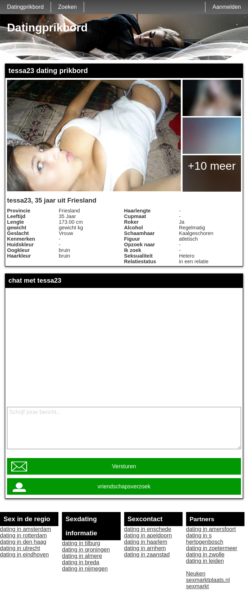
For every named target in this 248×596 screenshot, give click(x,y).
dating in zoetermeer (211, 548)
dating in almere (82, 556)
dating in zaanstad (147, 555)
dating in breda (80, 562)
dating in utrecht (20, 548)
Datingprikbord (25, 7)
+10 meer (212, 165)
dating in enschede (147, 529)
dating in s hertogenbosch (204, 538)
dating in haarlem (145, 542)
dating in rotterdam (23, 535)
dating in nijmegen (85, 569)
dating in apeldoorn (148, 535)
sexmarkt (197, 586)
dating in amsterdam (25, 529)
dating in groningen (86, 550)
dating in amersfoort (211, 529)
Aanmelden (226, 7)
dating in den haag (23, 542)
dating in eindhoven (24, 555)
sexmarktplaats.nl (208, 580)
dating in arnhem (145, 548)
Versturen (124, 466)
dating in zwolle (205, 555)
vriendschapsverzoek (123, 486)
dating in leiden (205, 561)
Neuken (195, 574)
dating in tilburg (81, 543)
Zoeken (67, 7)
